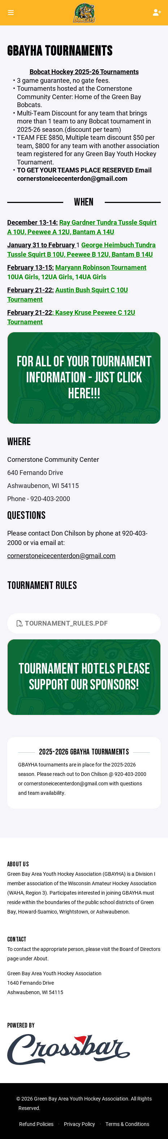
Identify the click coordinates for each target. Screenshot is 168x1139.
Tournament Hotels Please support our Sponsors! (84, 677)
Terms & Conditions (127, 1123)
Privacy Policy (79, 1123)
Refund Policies (36, 1123)
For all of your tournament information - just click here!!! (84, 378)
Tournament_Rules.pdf (62, 623)
